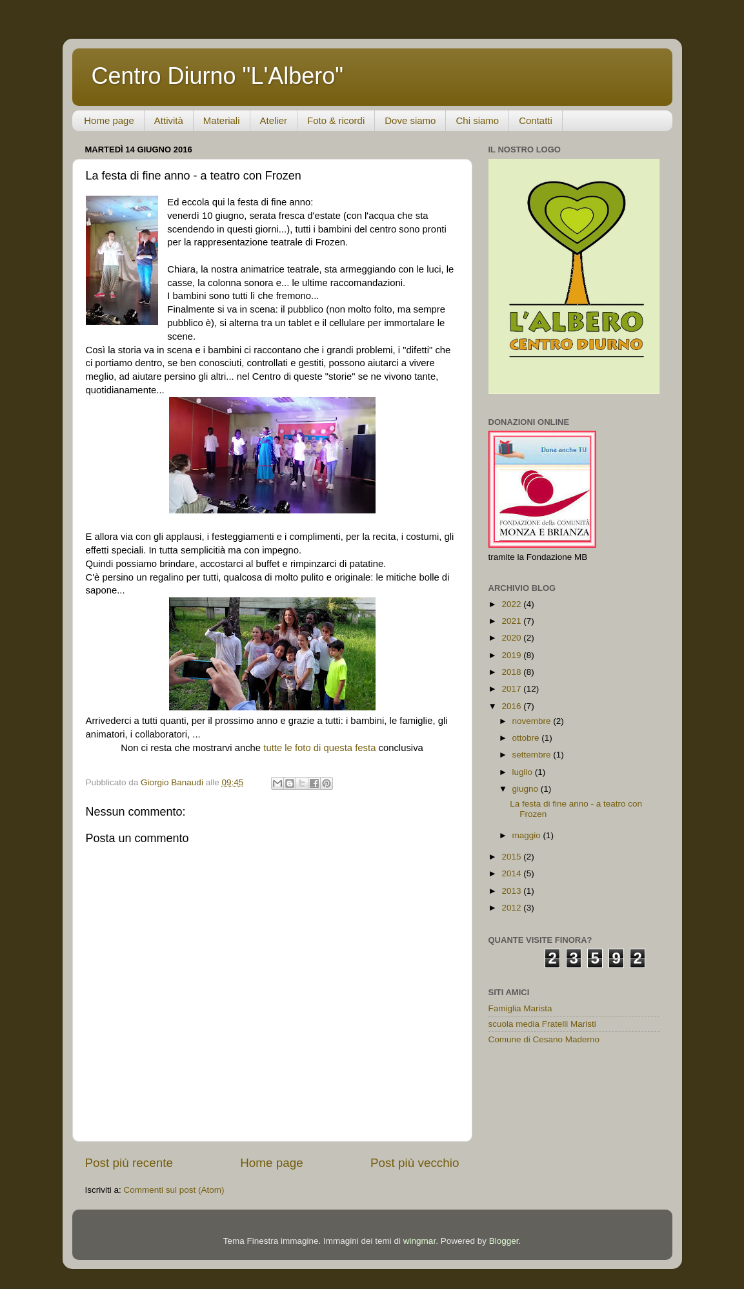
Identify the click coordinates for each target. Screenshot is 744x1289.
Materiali (221, 120)
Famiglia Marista (520, 1008)
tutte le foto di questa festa (320, 748)
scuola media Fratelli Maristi (542, 1024)
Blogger (504, 1241)
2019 (512, 655)
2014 (512, 873)
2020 (512, 638)
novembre (533, 721)
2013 (512, 891)
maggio (527, 835)
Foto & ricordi (336, 120)
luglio (523, 772)
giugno (526, 789)
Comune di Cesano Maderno (544, 1039)
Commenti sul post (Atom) (174, 1190)
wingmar (419, 1241)
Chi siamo (477, 120)
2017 (512, 689)
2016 (512, 706)
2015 (512, 856)
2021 (512, 621)
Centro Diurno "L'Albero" (218, 76)
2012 (512, 908)
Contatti (535, 120)
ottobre (527, 738)
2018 (512, 672)
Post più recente (129, 1163)
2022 (512, 604)
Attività (168, 120)
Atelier (274, 120)
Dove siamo (410, 120)
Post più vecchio (414, 1163)
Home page (109, 120)
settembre (533, 754)
